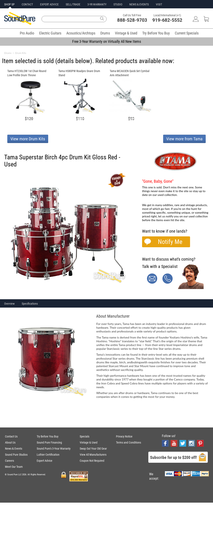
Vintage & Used (126, 33)
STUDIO (117, 4)
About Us (10, 442)
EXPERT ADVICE (49, 4)
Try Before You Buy (156, 33)
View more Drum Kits (27, 138)
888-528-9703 (132, 20)
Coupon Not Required (92, 460)
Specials (84, 436)
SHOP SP (9, 4)
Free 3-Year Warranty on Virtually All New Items (106, 41)
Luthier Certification (48, 454)
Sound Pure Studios (16, 454)
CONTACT (27, 4)
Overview (9, 303)
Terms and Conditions (128, 442)
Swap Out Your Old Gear (93, 448)
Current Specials (187, 33)
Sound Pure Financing (49, 442)
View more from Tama (184, 138)
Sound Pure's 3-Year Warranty (54, 448)
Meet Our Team (14, 466)
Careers (9, 460)
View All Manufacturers (93, 454)
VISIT (159, 4)
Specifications (30, 303)
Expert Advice (44, 460)
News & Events (13, 448)
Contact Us (11, 436)
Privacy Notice (124, 436)
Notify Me (170, 241)
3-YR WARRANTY (96, 4)
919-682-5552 (167, 20)
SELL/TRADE (73, 4)
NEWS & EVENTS (139, 4)
